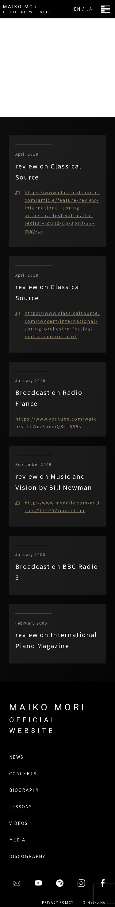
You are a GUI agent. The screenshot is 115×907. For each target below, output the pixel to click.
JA (89, 9)
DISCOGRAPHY (27, 856)
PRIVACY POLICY (58, 902)
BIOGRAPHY (24, 790)
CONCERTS (23, 773)
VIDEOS (18, 823)
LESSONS (20, 806)
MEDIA (17, 840)
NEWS (16, 757)
